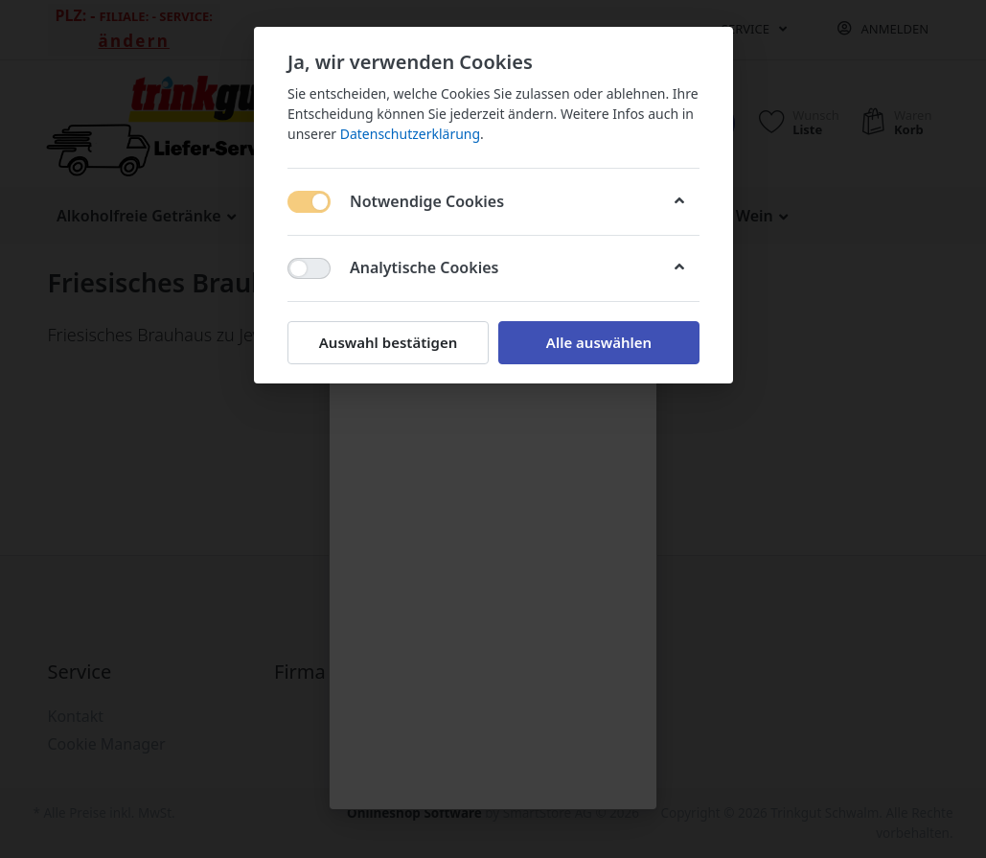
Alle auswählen (598, 342)
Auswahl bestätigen (387, 342)
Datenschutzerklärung (409, 134)
